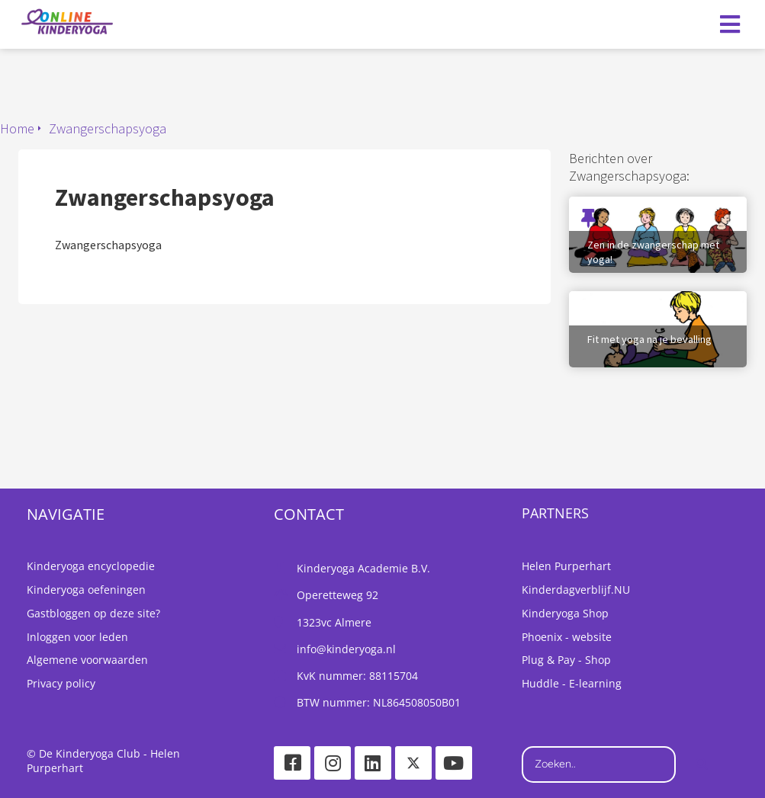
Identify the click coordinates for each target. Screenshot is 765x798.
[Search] (701, 764)
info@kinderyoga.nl (346, 649)
